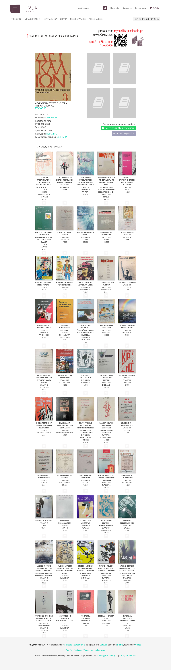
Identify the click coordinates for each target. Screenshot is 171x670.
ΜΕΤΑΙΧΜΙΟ (127, 383)
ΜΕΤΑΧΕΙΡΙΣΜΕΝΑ (32, 19)
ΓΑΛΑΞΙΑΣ (85, 623)
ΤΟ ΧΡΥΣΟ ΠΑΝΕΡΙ (127, 232)
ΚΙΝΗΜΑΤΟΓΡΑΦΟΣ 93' (43, 521)
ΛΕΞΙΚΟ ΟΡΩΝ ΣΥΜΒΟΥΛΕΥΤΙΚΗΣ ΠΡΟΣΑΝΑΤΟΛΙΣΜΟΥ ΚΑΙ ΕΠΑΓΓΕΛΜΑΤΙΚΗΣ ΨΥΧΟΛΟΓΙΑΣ (85, 182)
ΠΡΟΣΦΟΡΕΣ (16, 19)
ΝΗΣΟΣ (127, 190)
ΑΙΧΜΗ (106, 240)
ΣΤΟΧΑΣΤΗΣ (64, 187)
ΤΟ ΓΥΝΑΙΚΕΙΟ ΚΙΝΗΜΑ (127, 282)
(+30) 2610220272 (128, 655)
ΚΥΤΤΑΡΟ (127, 287)
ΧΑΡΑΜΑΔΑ (44, 580)
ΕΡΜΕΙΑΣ (127, 528)
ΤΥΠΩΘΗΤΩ (106, 485)
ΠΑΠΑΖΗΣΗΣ (85, 340)
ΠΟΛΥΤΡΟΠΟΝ (64, 483)
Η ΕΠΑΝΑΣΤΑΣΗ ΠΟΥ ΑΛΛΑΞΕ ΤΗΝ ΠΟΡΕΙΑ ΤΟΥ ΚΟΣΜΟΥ (44, 425)
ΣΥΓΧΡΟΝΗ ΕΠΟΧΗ (44, 433)
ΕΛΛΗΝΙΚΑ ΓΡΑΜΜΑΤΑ (64, 433)
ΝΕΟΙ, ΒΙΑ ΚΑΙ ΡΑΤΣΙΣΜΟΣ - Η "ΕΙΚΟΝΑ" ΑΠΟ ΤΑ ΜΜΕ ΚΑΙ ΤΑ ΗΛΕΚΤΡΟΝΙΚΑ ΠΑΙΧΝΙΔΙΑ (85, 330)
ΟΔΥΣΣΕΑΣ (85, 528)
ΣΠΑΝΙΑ (63, 19)
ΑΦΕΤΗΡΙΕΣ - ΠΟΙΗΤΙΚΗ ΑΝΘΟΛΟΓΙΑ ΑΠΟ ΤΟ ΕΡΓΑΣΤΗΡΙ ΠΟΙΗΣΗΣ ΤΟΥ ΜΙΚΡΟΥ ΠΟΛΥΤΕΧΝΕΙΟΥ (44, 621)
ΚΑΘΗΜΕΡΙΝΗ (127, 483)
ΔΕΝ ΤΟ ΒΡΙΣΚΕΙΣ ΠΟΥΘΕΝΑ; (147, 19)
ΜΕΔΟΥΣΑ (127, 237)
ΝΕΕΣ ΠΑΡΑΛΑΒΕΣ (78, 19)
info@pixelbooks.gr (107, 655)
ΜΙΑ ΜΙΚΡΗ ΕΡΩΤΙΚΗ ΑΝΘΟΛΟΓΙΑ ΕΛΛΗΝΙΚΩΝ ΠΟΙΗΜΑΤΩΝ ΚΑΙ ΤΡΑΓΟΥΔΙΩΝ (106, 428)
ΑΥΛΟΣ (127, 628)
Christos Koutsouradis (74, 644)
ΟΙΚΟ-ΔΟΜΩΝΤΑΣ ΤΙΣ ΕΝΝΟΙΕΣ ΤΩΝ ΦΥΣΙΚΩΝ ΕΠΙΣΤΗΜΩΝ (106, 478)
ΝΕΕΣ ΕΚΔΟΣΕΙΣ (95, 19)
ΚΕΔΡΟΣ (127, 430)
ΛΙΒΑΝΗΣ (43, 247)
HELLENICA (85, 383)
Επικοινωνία (140, 8)
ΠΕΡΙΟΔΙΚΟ (51, 133)
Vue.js (138, 644)
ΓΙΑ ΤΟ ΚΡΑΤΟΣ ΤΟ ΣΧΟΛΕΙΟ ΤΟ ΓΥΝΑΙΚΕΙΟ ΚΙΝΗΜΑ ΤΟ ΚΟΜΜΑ (64, 180)
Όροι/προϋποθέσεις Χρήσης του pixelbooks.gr (85, 650)
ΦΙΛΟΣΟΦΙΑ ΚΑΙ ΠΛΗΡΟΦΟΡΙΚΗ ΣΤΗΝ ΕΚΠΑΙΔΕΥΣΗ (65, 425)
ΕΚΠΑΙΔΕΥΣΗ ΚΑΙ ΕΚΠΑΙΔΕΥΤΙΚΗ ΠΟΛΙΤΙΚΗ (106, 377)
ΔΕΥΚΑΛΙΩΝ (51, 117)
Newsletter (114, 8)
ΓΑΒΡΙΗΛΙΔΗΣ (65, 240)
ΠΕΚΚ (44, 526)
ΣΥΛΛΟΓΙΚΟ (40, 108)
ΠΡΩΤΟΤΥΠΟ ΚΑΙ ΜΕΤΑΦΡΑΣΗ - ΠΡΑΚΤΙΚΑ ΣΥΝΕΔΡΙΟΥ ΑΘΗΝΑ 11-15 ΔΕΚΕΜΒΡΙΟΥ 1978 (85, 428)
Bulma (120, 644)
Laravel (103, 644)
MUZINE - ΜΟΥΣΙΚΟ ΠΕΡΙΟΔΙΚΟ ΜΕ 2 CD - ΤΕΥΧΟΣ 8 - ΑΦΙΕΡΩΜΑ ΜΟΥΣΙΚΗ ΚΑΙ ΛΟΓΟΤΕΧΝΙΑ (106, 571)
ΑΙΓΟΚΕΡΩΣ (106, 333)
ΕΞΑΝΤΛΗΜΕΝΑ (50, 19)
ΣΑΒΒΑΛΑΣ (106, 385)
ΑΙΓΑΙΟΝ (65, 528)
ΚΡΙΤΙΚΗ (86, 240)
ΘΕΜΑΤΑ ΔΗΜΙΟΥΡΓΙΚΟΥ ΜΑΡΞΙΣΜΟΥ (65, 327)
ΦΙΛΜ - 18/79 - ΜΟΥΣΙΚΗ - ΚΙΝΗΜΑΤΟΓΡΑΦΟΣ (106, 523)
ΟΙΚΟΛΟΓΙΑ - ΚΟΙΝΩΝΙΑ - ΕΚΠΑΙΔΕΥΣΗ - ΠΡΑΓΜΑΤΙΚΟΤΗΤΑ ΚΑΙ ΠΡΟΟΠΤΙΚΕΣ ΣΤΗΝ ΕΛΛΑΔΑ (43, 237)
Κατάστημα (127, 8)
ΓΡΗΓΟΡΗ (85, 192)
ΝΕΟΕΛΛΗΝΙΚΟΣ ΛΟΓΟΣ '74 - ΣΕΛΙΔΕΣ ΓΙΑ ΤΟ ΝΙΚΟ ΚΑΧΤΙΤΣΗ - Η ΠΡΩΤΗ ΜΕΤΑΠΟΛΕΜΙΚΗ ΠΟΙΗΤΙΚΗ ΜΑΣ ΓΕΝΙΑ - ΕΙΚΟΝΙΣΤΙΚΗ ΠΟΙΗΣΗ (106, 185)
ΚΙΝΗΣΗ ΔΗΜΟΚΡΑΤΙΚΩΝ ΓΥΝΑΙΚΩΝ (44, 194)
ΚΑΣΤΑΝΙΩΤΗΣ (85, 290)
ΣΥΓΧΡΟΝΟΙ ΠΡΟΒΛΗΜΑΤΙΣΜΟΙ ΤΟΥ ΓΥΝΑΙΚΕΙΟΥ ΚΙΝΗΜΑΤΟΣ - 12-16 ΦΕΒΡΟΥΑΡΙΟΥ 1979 (43, 182)
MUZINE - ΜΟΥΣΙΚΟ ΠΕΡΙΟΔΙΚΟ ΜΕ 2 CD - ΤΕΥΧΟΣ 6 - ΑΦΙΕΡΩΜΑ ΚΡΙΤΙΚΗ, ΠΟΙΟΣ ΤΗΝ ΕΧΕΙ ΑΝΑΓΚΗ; (127, 571)
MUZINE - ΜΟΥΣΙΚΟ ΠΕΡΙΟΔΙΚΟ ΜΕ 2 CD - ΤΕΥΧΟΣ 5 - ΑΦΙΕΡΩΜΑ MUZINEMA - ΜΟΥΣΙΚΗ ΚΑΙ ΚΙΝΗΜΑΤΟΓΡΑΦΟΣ (44, 571)
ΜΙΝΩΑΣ (106, 197)
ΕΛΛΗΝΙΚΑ (62, 137)
